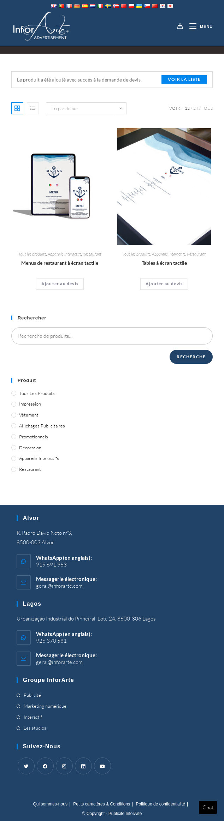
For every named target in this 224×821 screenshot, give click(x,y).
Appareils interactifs (64, 254)
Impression (30, 404)
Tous (207, 108)
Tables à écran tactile (164, 263)
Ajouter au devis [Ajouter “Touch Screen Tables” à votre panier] (164, 283)
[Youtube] (102, 765)
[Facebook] (45, 765)
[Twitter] (26, 765)
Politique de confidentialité (160, 804)
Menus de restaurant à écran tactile (59, 263)
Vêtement (29, 415)
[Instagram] (64, 765)
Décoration (30, 447)
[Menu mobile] (198, 26)
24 (195, 108)
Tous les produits (32, 254)
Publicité (32, 695)
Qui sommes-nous (50, 804)
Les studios (35, 728)
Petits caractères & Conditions (101, 804)
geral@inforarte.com (59, 585)
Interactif (33, 717)
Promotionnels (33, 436)
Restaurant (92, 254)
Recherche (191, 356)
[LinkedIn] (83, 765)
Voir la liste (184, 79)
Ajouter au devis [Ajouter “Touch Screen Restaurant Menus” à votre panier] (59, 283)
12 (187, 108)
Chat (207, 807)
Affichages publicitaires (42, 426)
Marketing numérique (45, 706)
